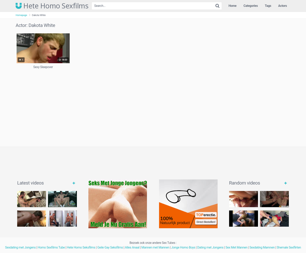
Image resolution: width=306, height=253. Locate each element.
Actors (282, 6)
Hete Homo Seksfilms (81, 247)
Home (233, 6)
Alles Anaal (132, 247)
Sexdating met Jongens (20, 247)
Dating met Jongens (210, 247)
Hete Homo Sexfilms (52, 5)
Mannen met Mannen (155, 247)
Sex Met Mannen (236, 247)
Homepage (21, 15)
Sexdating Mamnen (262, 247)
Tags (268, 6)
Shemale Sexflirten (289, 247)
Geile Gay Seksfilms (110, 247)
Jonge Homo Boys (183, 247)
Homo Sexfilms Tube (51, 247)
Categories (251, 6)
